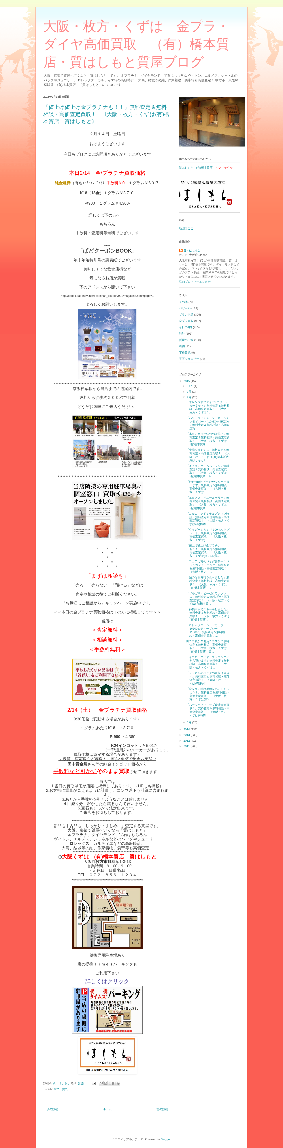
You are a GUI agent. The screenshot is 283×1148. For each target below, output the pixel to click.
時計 (182, 333)
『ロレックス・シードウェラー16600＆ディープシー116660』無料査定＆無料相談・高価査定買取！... (206, 630)
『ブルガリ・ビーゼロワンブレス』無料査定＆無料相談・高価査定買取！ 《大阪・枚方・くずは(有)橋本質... (208, 598)
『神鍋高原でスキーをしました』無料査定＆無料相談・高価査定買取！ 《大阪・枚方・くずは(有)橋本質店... (208, 614)
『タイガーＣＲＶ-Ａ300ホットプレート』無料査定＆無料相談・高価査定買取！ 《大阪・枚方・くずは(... (208, 535)
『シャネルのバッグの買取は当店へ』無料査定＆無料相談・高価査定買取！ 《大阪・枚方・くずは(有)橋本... (208, 678)
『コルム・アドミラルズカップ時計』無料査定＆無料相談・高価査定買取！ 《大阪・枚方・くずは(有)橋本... (208, 519)
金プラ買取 (60, 1089)
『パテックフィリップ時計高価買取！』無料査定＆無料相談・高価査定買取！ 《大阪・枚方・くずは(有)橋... (208, 710)
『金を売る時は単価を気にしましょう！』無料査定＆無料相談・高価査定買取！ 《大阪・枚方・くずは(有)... (208, 694)
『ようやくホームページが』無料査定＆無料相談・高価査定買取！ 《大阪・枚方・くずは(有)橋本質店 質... (207, 471)
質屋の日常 (186, 340)
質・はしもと (192, 250)
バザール (185, 308)
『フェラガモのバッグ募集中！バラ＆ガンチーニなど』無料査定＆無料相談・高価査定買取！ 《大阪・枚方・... (208, 566)
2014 (187, 729)
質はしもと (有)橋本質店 (196, 167)
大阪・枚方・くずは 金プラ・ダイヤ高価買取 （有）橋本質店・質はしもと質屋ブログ (136, 44)
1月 (189, 722)
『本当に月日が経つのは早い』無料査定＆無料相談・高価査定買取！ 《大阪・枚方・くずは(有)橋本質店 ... (208, 439)
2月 (189, 397)
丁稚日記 (185, 352)
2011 (187, 746)
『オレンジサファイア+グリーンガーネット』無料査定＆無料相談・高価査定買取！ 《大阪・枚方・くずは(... (208, 407)
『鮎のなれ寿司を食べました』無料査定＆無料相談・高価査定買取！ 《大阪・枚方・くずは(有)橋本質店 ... (208, 582)
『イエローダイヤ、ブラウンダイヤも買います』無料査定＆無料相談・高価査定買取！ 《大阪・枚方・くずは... (208, 662)
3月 (189, 391)
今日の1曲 (185, 327)
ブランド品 (186, 314)
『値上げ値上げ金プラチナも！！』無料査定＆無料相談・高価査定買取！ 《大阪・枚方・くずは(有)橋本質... (208, 551)
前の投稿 (162, 1109)
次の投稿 (52, 1109)
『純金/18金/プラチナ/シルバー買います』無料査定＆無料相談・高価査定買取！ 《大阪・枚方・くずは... (208, 487)
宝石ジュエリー (189, 358)
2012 (187, 740)
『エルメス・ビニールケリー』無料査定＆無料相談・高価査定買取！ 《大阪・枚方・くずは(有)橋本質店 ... (208, 503)
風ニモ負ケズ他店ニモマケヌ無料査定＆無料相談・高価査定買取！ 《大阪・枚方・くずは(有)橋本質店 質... (207, 646)
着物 (182, 346)
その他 (183, 302)
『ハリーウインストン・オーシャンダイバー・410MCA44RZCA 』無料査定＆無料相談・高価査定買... (208, 423)
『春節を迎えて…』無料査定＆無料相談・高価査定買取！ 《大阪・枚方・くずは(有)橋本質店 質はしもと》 (209, 455)
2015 (187, 381)
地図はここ (186, 228)
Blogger (165, 1139)
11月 (190, 386)
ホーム (107, 1109)
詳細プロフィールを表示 (195, 282)
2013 (187, 735)
